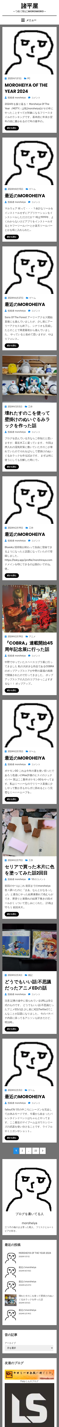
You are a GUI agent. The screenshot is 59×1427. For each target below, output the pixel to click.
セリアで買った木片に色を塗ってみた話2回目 (29, 870)
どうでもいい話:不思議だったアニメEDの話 (28, 985)
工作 (30, 406)
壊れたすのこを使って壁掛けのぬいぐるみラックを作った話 (27, 419)
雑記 (30, 975)
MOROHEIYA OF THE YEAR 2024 (26, 88)
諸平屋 (29, 6)
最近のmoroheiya (25, 196)
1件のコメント (38, 879)
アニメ (32, 636)
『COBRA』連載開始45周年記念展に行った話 (29, 646)
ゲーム (32, 189)
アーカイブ (10, 1343)
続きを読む (12, 128)
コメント (35, 97)
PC (28, 78)
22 (35, 1151)
